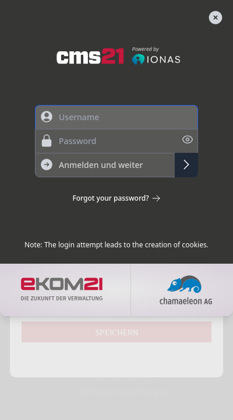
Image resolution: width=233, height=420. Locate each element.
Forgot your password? (116, 198)
